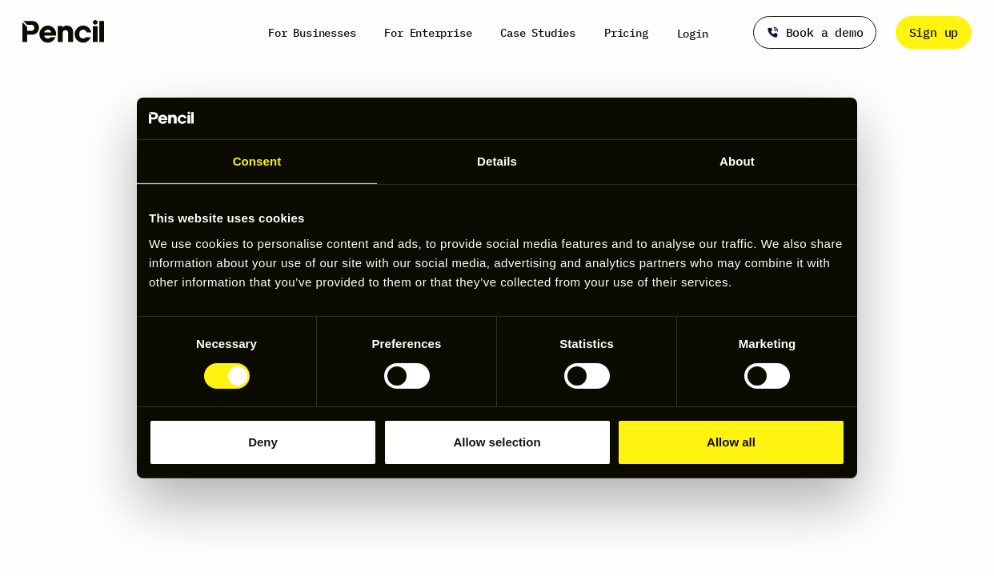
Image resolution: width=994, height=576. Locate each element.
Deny (263, 442)
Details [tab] (497, 161)
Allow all (731, 442)
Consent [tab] (257, 161)
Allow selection (496, 442)
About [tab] (737, 161)
